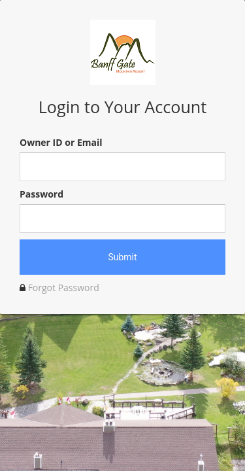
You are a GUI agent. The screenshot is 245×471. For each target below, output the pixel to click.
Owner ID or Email (61, 142)
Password (41, 194)
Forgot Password (63, 287)
